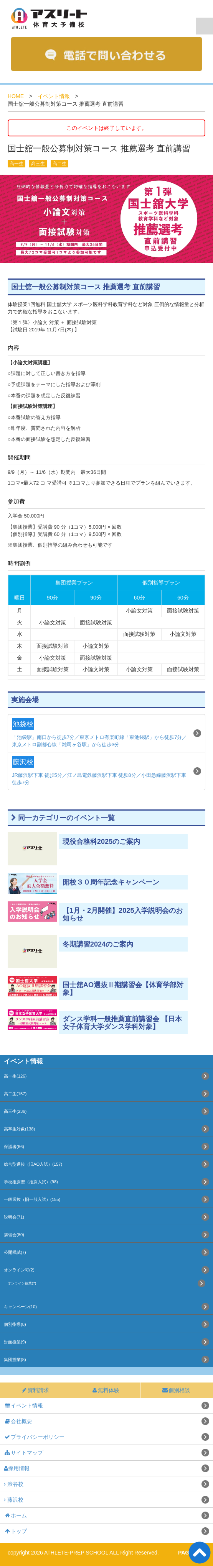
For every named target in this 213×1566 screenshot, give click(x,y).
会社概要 (18, 1421)
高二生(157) (15, 1093)
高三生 (38, 163)
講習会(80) (14, 1234)
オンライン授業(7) (22, 1283)
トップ (15, 1531)
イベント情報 (54, 96)
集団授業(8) (15, 1359)
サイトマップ (23, 1453)
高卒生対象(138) (19, 1129)
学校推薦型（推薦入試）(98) (31, 1181)
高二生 (59, 163)
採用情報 (17, 1468)
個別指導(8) (15, 1324)
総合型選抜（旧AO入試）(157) (33, 1164)
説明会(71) (14, 1217)
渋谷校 (13, 1484)
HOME (16, 96)
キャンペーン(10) (20, 1306)
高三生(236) (15, 1111)
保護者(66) (14, 1146)
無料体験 (105, 1390)
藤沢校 (13, 1500)
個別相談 (176, 1390)
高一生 (16, 163)
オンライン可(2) (19, 1270)
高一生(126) (15, 1076)
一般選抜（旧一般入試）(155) (32, 1199)
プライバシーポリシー (34, 1437)
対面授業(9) (15, 1342)
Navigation (204, 26)
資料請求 (35, 1390)
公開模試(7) (15, 1252)
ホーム (15, 1515)
